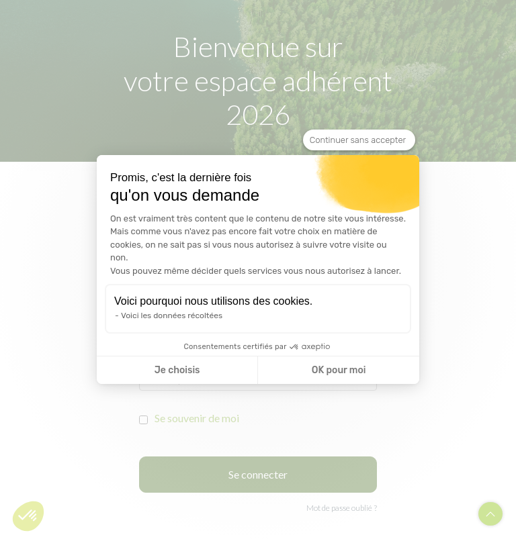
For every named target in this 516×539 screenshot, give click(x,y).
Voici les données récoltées (171, 315)
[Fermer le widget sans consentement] (359, 140)
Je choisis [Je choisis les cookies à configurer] (177, 370)
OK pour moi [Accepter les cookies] (339, 370)
